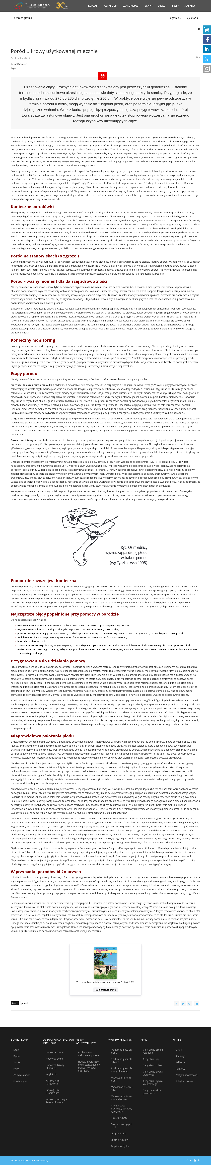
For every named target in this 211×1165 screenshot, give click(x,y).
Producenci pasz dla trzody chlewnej (121, 1070)
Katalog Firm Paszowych (53, 1082)
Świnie (16, 1062)
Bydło (16, 1056)
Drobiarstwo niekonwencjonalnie (88, 1054)
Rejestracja (192, 17)
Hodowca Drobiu (55, 1052)
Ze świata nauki (21, 1075)
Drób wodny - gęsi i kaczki (121, 1126)
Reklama (189, 5)
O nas (161, 5)
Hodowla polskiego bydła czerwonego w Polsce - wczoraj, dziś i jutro (89, 1066)
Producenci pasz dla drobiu (121, 1051)
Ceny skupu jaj (151, 1059)
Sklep (175, 5)
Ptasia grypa (20, 1081)
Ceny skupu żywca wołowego (153, 1073)
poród (24, 1003)
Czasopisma (130, 5)
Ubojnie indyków (119, 1139)
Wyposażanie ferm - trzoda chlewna (121, 1098)
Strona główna (22, 17)
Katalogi (110, 5)
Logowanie (175, 17)
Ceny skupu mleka (152, 1065)
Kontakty (180, 1068)
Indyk (16, 1068)
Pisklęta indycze (119, 1117)
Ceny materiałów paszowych (152, 1092)
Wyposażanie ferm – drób (122, 1079)
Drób (16, 1049)
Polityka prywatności (186, 1075)
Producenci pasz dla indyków (121, 1060)
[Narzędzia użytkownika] (198, 57)
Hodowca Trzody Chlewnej (55, 1066)
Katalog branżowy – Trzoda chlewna (56, 1101)
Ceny (148, 5)
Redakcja (180, 1056)
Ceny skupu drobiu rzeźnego (153, 1051)
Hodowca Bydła (54, 1058)
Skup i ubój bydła (120, 1146)
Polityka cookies (184, 1081)
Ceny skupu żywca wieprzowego (153, 1082)
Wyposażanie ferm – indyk (122, 1088)
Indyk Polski (52, 1074)
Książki (92, 5)
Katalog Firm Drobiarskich (53, 1091)
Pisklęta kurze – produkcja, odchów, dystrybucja (121, 1108)
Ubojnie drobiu (118, 1133)
